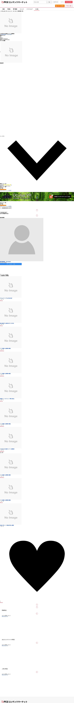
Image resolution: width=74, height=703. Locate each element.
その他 (36, 9)
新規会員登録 (68, 2)
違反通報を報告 (4, 212)
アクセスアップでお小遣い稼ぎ (6, 298)
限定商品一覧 (20, 11)
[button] (37, 159)
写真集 (8, 9)
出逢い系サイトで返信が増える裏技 (7, 525)
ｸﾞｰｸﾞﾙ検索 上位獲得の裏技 (5, 348)
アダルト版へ (69, 5)
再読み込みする (5, 616)
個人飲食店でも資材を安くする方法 (7, 323)
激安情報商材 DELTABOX (6, 34)
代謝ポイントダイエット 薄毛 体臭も (7, 398)
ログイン (62, 2)
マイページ (55, 2)
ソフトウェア (29, 9)
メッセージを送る (4, 274)
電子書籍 (15, 9)
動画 (4, 9)
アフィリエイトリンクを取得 (5, 190)
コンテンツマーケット (18, 2)
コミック (22, 9)
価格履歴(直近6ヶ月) (6, 208)
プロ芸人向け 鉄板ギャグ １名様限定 (7, 449)
